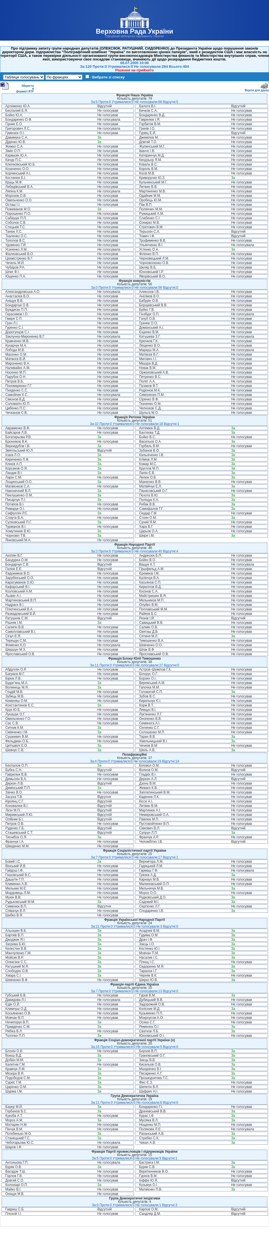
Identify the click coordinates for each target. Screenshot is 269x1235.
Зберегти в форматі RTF (17, 87)
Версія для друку (257, 89)
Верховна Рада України (134, 31)
